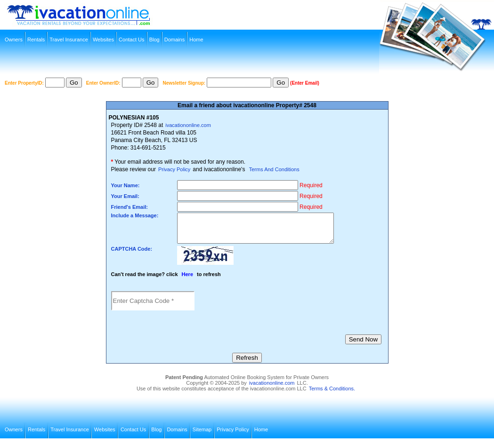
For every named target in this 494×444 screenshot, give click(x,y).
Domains (174, 39)
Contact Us (131, 39)
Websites (103, 39)
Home (196, 39)
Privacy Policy (174, 169)
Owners (14, 39)
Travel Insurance (68, 39)
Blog (154, 39)
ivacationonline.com (188, 125)
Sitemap (202, 435)
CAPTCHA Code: (132, 254)
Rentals (36, 39)
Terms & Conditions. (332, 394)
